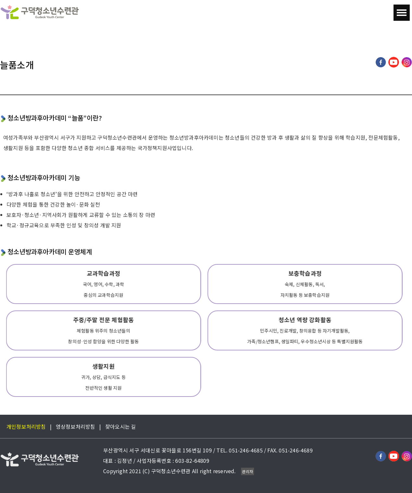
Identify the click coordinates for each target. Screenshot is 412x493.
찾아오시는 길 (120, 426)
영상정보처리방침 (75, 426)
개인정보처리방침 (26, 426)
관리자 (247, 471)
